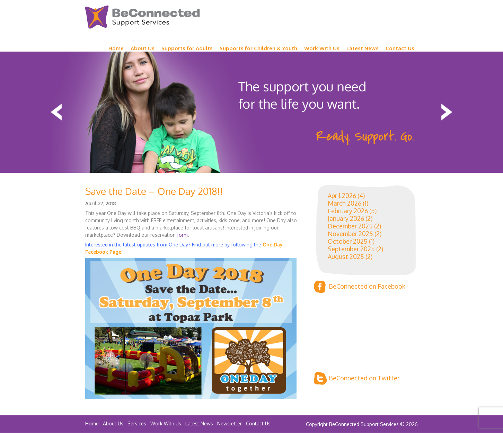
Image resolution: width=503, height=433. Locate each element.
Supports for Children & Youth (258, 48)
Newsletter (229, 423)
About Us (143, 48)
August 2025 (346, 256)
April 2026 (342, 195)
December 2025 (350, 226)
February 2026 (348, 211)
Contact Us (400, 48)
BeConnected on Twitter (356, 378)
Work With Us (165, 423)
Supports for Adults (187, 48)
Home (116, 48)
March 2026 (344, 203)
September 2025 (351, 249)
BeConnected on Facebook (359, 286)
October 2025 (348, 241)
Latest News (362, 48)
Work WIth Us (321, 48)
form (182, 235)
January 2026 (346, 218)
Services (136, 423)
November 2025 (350, 233)
